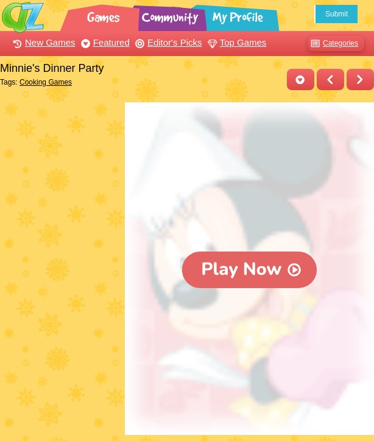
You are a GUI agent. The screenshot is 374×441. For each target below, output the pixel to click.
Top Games (236, 42)
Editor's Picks (167, 42)
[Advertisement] (59, 148)
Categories (333, 43)
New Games (43, 42)
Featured (104, 42)
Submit (336, 14)
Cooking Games (45, 82)
